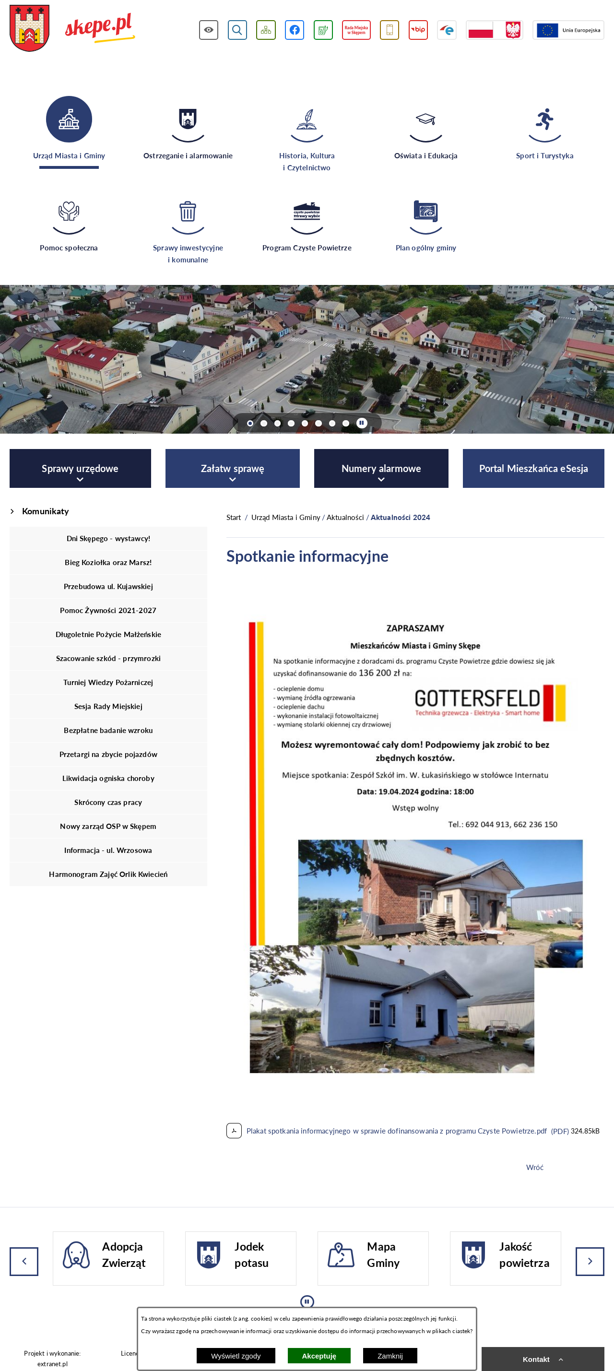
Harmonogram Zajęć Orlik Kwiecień (108, 874)
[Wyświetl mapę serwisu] (266, 30)
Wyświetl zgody (235, 1356)
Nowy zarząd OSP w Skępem (108, 826)
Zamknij (390, 1356)
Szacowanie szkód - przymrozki (108, 658)
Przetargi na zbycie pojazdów (108, 754)
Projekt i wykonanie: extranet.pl (52, 1358)
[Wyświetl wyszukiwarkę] (238, 30)
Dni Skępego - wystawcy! (108, 538)
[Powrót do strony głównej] (233, 517)
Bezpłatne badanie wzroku (108, 730)
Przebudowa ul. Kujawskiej (108, 586)
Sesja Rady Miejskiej (108, 706)
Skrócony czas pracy (108, 802)
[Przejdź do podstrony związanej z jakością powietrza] (323, 30)
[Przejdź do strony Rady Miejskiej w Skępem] (356, 30)
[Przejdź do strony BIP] (418, 30)
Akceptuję (319, 1356)
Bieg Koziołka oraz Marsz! (108, 562)
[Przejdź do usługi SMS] (390, 30)
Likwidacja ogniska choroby (108, 778)
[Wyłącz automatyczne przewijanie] (361, 423)
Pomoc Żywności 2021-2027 (108, 610)
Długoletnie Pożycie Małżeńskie (109, 634)
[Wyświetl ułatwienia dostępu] (209, 30)
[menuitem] (80, 468)
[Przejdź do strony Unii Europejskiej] (568, 30)
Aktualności (346, 517)
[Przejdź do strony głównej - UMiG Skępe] (73, 29)
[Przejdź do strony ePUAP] (447, 30)
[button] (415, 1102)
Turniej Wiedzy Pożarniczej (108, 682)
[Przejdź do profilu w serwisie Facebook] (295, 30)
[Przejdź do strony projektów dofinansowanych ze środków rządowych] (494, 30)
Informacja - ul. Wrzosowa (108, 850)
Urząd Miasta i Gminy (285, 517)
